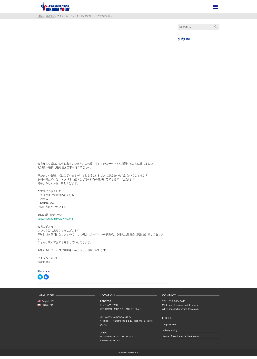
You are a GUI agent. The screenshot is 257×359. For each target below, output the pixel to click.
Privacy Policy (170, 330)
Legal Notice (169, 324)
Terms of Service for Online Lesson (181, 336)
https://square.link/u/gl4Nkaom (55, 218)
